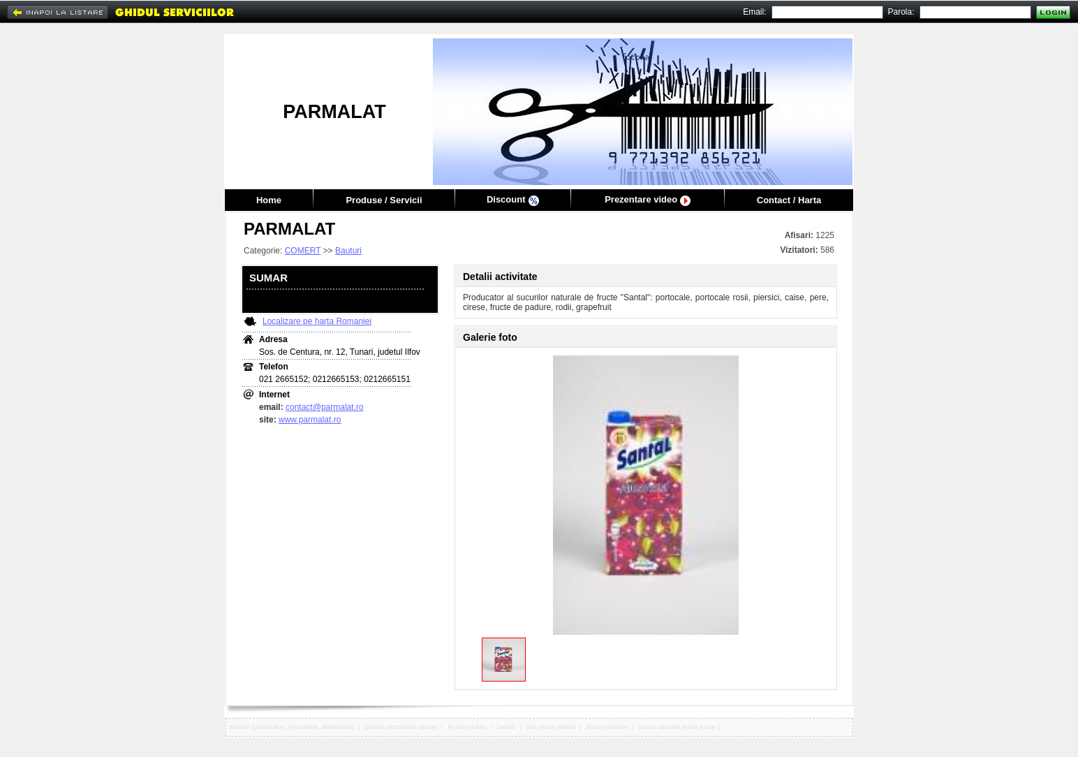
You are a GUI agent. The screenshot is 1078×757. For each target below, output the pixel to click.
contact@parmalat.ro (325, 407)
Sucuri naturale (607, 726)
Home (268, 200)
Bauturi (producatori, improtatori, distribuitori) (292, 726)
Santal (507, 726)
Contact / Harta (789, 200)
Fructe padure (467, 726)
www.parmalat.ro (310, 420)
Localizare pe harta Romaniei (317, 321)
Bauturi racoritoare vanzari (401, 726)
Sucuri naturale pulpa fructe (676, 726)
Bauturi (348, 251)
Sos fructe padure (551, 726)
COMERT (303, 251)
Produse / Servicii (384, 200)
